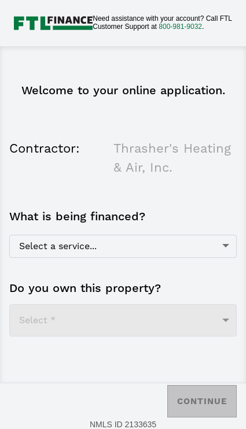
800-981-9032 (180, 27)
